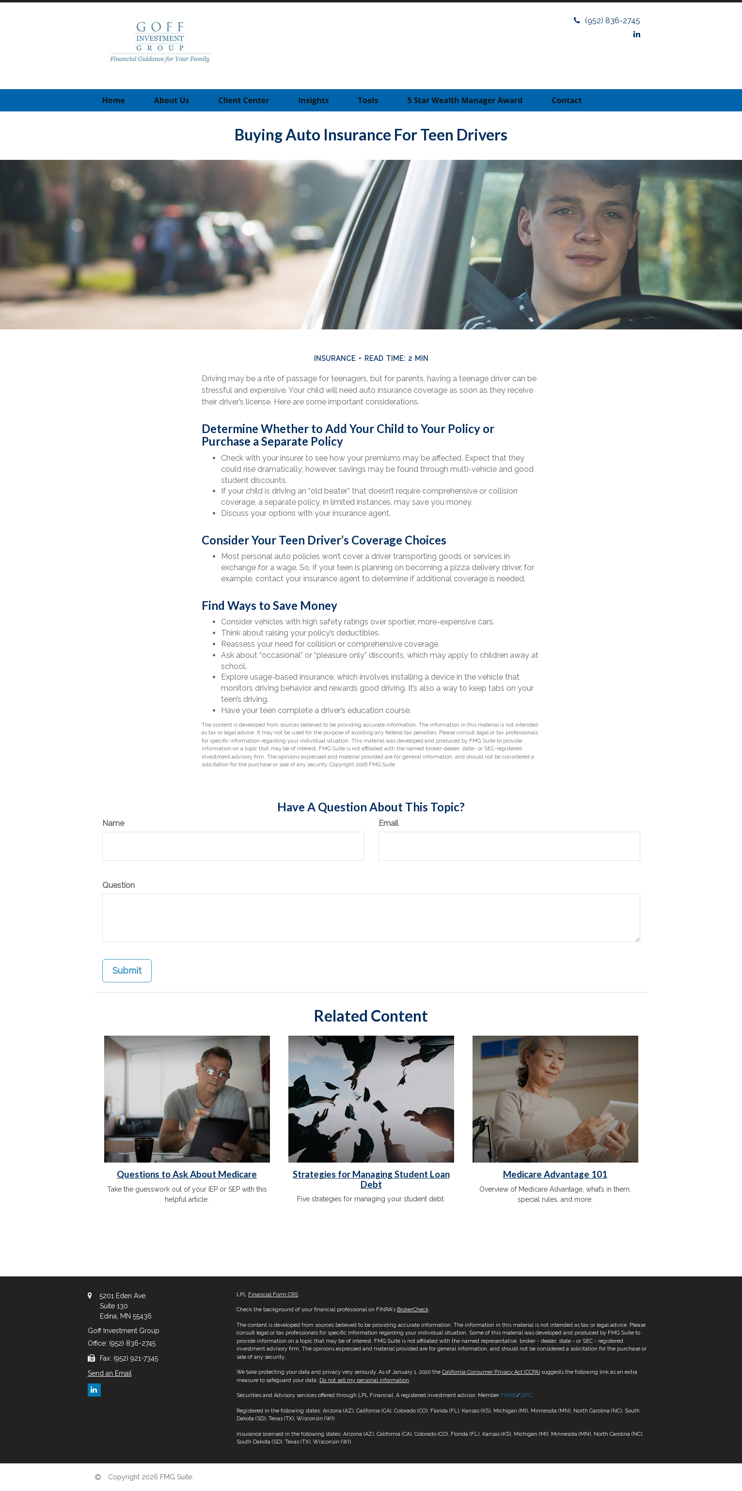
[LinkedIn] (636, 34)
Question (118, 885)
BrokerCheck (412, 1309)
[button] (172, 100)
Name (113, 823)
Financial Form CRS (273, 1294)
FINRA (509, 1395)
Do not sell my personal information (364, 1380)
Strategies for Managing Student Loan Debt (371, 1179)
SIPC (526, 1395)
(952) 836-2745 (607, 20)
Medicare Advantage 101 (555, 1174)
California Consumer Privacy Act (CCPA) (491, 1372)
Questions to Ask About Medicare (187, 1174)
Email (388, 823)
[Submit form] (127, 970)
